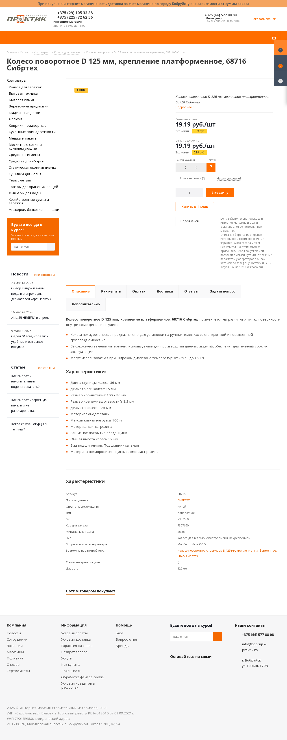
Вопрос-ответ (127, 639)
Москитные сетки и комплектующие (25, 146)
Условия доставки (76, 639)
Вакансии (15, 645)
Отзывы (13, 664)
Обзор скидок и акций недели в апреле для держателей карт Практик (31, 293)
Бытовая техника (23, 93)
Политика (15, 658)
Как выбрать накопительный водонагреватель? (25, 381)
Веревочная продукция (28, 106)
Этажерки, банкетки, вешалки (34, 209)
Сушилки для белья (25, 174)
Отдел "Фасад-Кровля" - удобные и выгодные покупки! (29, 341)
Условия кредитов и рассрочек (78, 685)
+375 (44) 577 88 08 (221, 15)
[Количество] (189, 192)
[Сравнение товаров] (280, 78)
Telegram (208, 667)
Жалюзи (15, 119)
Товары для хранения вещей (33, 186)
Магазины (15, 652)
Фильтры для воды (25, 193)
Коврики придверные (27, 125)
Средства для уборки (26, 161)
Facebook (185, 667)
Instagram (197, 667)
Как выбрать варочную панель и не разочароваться (29, 405)
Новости (14, 633)
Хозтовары (16, 80)
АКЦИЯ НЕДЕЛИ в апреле (30, 317)
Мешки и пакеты (23, 138)
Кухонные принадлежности (32, 131)
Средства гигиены (24, 154)
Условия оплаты (74, 633)
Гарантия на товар (77, 645)
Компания (16, 625)
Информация (74, 625)
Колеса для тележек (25, 87)
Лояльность (71, 670)
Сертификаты (18, 670)
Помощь (124, 625)
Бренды (122, 645)
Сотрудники (17, 639)
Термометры (20, 180)
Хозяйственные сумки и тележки (29, 201)
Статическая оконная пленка (33, 167)
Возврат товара (74, 652)
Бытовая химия (22, 100)
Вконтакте (174, 667)
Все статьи (46, 367)
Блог (119, 633)
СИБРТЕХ (184, 500)
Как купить (70, 664)
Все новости (44, 274)
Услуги (66, 658)
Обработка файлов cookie (82, 677)
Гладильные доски (24, 112)
